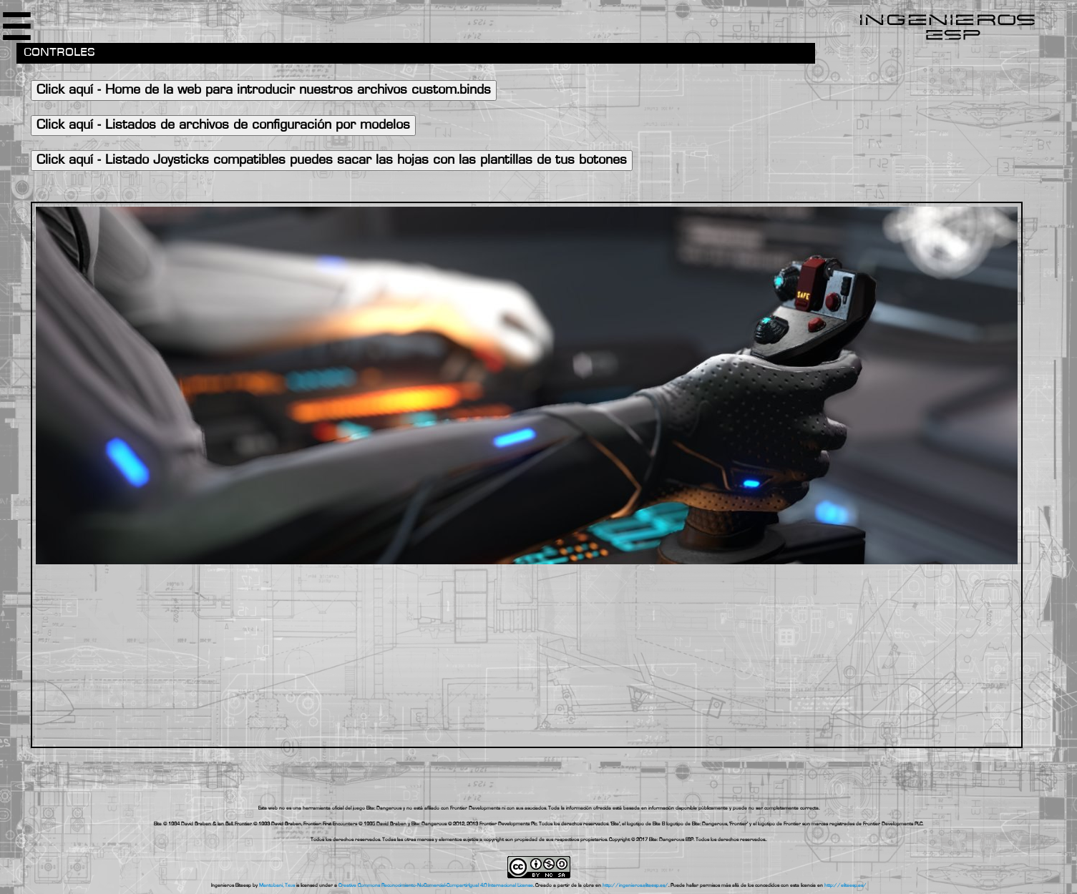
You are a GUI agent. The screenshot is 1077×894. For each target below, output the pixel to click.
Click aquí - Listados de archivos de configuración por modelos (223, 125)
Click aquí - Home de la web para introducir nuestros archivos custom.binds (263, 90)
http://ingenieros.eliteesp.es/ (635, 885)
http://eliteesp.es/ (845, 885)
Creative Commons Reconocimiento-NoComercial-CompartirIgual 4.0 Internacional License (435, 885)
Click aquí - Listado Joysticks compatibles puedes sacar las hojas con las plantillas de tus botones (331, 160)
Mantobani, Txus (277, 885)
